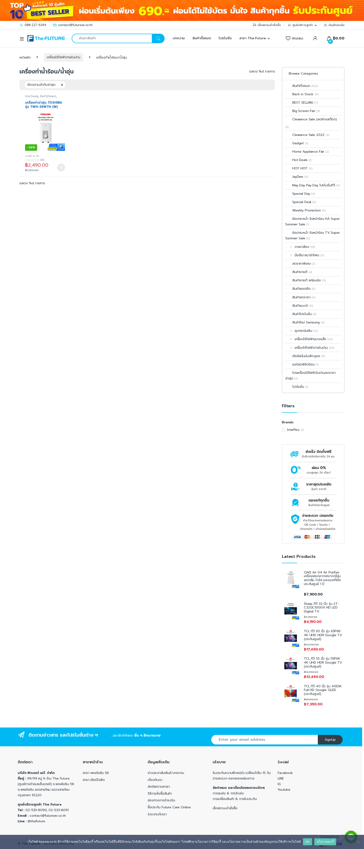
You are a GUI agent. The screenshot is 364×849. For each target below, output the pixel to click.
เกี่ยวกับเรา (155, 779)
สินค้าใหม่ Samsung (305, 322)
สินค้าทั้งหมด (201, 38)
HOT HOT (298, 168)
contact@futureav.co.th (73, 25)
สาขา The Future (252, 38)
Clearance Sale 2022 (307, 134)
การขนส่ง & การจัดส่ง (228, 793)
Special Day (300, 193)
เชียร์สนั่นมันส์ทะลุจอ (305, 356)
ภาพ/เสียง (300, 246)
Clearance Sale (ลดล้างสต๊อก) (311, 119)
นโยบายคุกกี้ (325, 841)
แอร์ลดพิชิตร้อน (301, 364)
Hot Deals (32, 96)
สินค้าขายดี (298, 272)
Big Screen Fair (302, 111)
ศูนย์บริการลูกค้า (300, 25)
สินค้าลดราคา (300, 297)
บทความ (178, 38)
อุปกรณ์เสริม (301, 330)
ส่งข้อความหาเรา (159, 786)
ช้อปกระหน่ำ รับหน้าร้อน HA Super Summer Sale (312, 221)
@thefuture (36, 821)
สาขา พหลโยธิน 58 (96, 772)
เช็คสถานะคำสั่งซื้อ (267, 25)
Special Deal (300, 202)
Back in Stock (301, 94)
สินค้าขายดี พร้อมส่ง (305, 280)
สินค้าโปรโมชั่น (300, 314)
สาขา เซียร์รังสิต (94, 779)
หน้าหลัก (25, 57)
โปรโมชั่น (225, 38)
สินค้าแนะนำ (299, 305)
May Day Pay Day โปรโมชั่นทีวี (312, 185)
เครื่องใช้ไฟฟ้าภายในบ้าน (63, 57)
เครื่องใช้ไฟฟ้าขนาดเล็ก (309, 339)
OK (307, 841)
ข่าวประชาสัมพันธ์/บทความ (166, 772)
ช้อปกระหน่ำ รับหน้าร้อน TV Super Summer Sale (312, 235)
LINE (281, 778)
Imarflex (293, 429)
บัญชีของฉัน (333, 25)
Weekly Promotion (305, 210)
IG (279, 784)
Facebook (285, 772)
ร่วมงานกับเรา (157, 814)
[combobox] (112, 38)
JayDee (296, 176)
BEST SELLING (301, 102)
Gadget (296, 143)
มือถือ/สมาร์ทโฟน (304, 255)
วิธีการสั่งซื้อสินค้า (160, 793)
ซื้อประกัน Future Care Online (169, 807)
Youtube (284, 789)
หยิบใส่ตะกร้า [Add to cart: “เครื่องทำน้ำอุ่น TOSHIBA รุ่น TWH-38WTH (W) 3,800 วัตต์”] (61, 167)
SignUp (330, 739)
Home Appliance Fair (307, 151)
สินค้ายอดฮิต (300, 288)
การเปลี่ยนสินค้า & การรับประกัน (235, 798)
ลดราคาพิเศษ (300, 263)
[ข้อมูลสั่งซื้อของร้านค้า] (45, 85)
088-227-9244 (33, 25)
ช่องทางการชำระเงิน (161, 800)
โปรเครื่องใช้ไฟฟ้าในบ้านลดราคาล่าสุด (310, 375)
